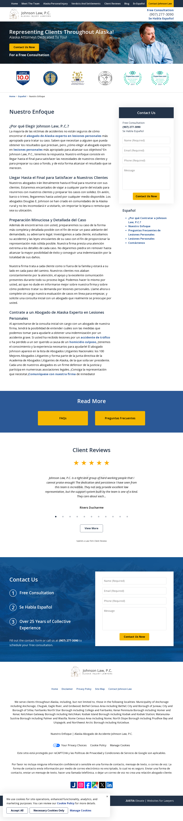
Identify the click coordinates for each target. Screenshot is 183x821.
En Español (139, 3)
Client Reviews (112, 3)
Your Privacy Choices (70, 745)
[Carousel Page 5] (84, 516)
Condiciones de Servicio (119, 753)
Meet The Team (30, 3)
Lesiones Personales (141, 238)
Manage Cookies (120, 745)
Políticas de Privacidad (88, 753)
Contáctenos (136, 242)
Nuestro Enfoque (139, 226)
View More (91, 528)
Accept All (17, 810)
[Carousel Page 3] (70, 516)
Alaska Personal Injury (55, 3)
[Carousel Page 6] (91, 516)
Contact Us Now (24, 47)
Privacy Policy (84, 689)
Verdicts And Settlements (86, 3)
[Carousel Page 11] (127, 516)
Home (14, 3)
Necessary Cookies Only (48, 810)
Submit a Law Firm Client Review (91, 541)
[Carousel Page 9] (113, 516)
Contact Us (146, 112)
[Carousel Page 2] (62, 516)
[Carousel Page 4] (77, 516)
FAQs (62, 418)
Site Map (100, 689)
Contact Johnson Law (160, 3)
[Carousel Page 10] (120, 516)
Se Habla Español (161, 18)
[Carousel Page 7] (98, 516)
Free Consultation (160, 10)
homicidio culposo (82, 342)
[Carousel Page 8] (105, 516)
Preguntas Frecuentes (120, 418)
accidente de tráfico (95, 337)
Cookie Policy (98, 745)
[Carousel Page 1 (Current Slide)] (55, 516)
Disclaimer (67, 689)
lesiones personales (28, 150)
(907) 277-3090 (162, 14)
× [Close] (107, 796)
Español (22, 96)
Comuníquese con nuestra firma (52, 374)
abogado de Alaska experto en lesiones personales (64, 136)
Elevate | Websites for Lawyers (150, 800)
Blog (126, 3)
